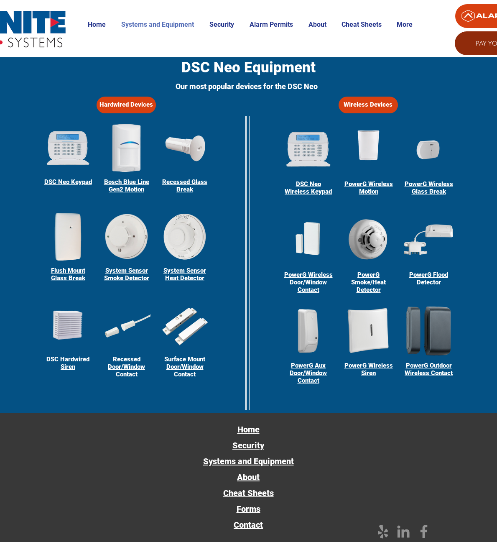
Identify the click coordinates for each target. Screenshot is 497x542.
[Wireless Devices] (368, 105)
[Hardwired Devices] (126, 105)
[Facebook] (424, 531)
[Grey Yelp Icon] (383, 531)
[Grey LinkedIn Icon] (403, 531)
